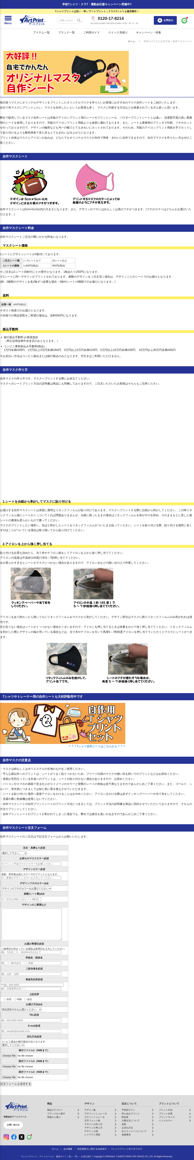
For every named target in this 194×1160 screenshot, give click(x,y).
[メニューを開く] (8, 20)
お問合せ (165, 20)
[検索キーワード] (70, 20)
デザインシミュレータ (95, 1113)
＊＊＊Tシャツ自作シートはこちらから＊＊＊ (97, 746)
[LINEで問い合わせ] (184, 20)
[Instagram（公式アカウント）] (6, 1137)
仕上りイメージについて (134, 1131)
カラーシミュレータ (94, 1117)
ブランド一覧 (66, 32)
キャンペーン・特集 (148, 32)
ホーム (131, 41)
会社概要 (67, 1149)
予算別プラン (128, 1110)
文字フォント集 (92, 1120)
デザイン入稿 (91, 1131)
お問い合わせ (13, 1125)
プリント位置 (165, 1113)
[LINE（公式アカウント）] (29, 1137)
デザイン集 (90, 1110)
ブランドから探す (56, 1113)
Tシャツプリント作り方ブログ (126, 1149)
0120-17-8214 (111, 18)
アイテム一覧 (41, 32)
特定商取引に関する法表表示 (92, 1149)
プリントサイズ (167, 1117)
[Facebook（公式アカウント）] (14, 1137)
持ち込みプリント (131, 1113)
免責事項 (126, 1135)
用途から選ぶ (54, 1117)
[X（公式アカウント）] (21, 1137)
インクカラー (165, 1120)
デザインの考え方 (93, 1128)
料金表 (125, 1117)
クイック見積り (118, 32)
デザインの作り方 (93, 1124)
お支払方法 (127, 1128)
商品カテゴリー (55, 1110)
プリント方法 (165, 1110)
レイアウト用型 (92, 1135)
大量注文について (131, 1120)
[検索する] (79, 20)
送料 (124, 1124)
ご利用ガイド (91, 32)
